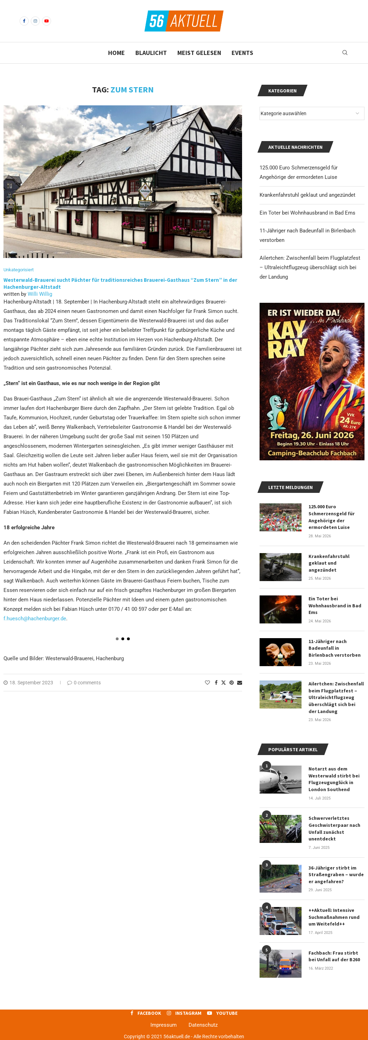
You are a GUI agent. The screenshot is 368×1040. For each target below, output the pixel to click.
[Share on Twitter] (223, 682)
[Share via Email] (239, 682)
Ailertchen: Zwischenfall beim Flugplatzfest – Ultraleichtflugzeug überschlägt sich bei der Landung (310, 267)
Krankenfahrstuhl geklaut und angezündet (307, 195)
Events (242, 53)
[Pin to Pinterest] (231, 682)
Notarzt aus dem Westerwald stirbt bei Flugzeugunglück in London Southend (334, 779)
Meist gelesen (199, 53)
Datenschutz (203, 1025)
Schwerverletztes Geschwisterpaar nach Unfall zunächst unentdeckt (334, 828)
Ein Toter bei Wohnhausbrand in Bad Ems (307, 213)
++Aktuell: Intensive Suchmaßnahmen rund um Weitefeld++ (334, 917)
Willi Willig (40, 294)
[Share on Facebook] (216, 682)
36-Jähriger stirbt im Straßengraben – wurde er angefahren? (336, 875)
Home (116, 53)
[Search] (344, 53)
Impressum (163, 1025)
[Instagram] (35, 21)
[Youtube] (46, 21)
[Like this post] (207, 682)
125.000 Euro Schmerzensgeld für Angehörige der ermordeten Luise (332, 516)
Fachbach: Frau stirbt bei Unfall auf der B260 (334, 956)
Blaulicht (151, 53)
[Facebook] (24, 21)
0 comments (84, 682)
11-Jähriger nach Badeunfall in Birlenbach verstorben (335, 648)
